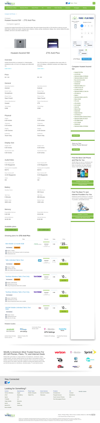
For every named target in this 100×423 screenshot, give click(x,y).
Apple (17, 392)
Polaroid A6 (77, 75)
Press (75, 3)
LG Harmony (77, 73)
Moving (84, 7)
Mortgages (76, 7)
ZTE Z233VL (77, 94)
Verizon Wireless (8, 392)
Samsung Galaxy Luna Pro (81, 88)
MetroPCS (7, 404)
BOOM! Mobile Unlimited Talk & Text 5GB (18, 308)
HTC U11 (76, 92)
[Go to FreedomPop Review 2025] (62, 331)
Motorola (18, 400)
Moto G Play (77, 100)
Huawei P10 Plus (78, 63)
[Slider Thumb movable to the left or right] (75, 37)
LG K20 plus (77, 65)
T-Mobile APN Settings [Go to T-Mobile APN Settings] (49, 336)
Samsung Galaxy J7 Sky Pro (81, 82)
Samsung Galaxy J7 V (79, 76)
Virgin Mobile (8, 400)
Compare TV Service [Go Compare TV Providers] (83, 205)
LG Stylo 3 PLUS (78, 80)
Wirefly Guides (77, 391)
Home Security (58, 7)
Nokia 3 (76, 86)
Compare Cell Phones (10, 14)
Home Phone (35, 7)
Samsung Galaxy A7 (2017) (81, 69)
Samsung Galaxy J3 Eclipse (81, 117)
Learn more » (8, 68)
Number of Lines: (87, 22)
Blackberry (67, 394)
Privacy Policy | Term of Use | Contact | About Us (74, 413)
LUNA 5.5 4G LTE (78, 78)
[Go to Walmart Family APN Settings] (23, 331)
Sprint (6, 396)
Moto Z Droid (77, 90)
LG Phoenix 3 (77, 106)
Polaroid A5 (77, 115)
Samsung (18, 404)
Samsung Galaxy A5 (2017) (81, 109)
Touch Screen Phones (55, 396)
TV (42, 7)
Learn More (76, 126)
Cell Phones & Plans (11, 7)
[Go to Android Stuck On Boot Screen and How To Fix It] (10, 331)
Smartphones (53, 392)
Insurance (67, 7)
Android (66, 392)
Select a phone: (75, 22)
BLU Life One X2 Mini (79, 71)
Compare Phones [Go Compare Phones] (82, 175)
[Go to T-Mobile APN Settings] (49, 331)
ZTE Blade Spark (78, 111)
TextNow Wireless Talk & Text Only (17, 276)
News (71, 3)
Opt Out (93, 413)
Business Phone (24, 7)
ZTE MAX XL (77, 84)
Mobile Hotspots (30, 392)
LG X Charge (77, 113)
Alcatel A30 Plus (78, 104)
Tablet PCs (29, 394)
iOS (66, 396)
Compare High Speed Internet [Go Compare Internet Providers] (82, 208)
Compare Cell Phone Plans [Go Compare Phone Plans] (82, 172)
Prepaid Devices (54, 394)
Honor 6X (76, 98)
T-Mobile (7, 398)
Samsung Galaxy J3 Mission (81, 67)
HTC (17, 396)
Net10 (6, 402)
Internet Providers (42, 392)
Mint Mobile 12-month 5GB (14, 243)
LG (17, 398)
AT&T (6, 394)
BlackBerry (18, 394)
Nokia (17, 402)
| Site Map (88, 413)
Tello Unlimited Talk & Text (14, 260)
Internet (49, 7)
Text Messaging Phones (55, 398)
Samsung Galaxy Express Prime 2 (82, 107)
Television (40, 394)
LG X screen (77, 96)
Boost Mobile (8, 406)
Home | (60, 413)
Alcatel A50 (77, 102)
